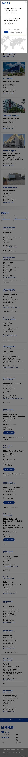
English (7, 13)
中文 (6, 32)
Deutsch (13, 13)
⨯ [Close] (26, 2)
